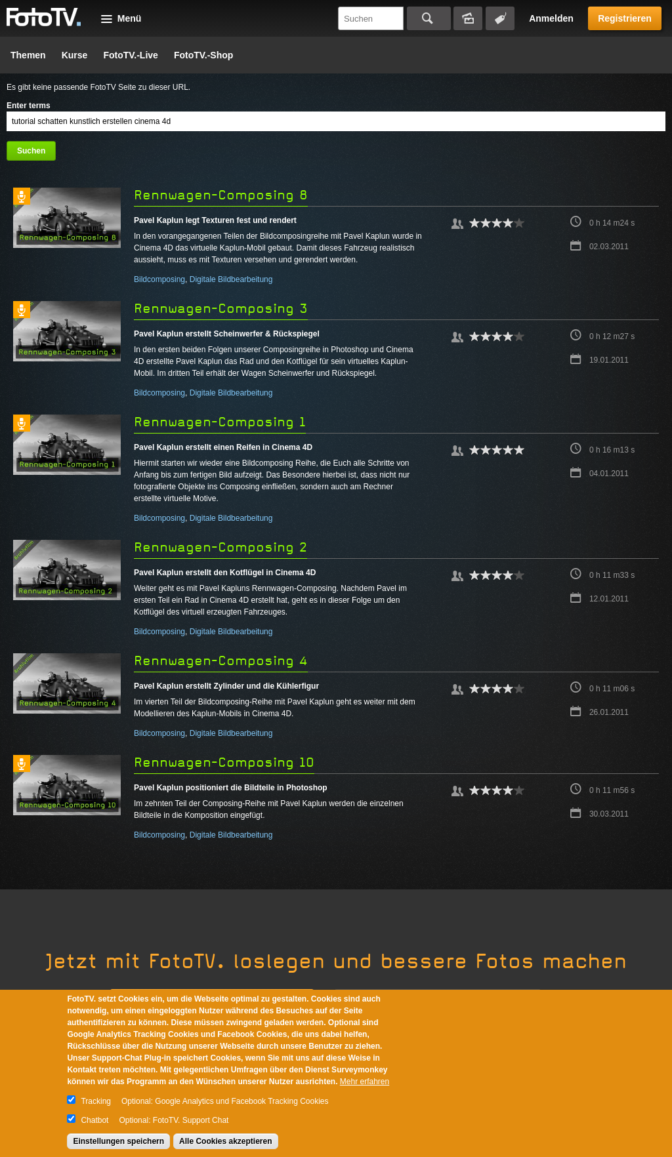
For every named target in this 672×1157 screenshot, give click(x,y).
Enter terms (29, 105)
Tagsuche (500, 18)
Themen (28, 55)
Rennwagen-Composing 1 (220, 422)
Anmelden (551, 18)
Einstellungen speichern (118, 1141)
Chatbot (94, 1120)
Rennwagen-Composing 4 (221, 661)
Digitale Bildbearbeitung (231, 279)
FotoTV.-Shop (203, 55)
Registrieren (625, 18)
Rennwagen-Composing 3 (221, 308)
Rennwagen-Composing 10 (224, 762)
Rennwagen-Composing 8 (221, 195)
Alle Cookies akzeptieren (225, 1141)
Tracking (96, 1101)
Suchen (429, 18)
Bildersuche (467, 18)
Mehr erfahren (364, 1081)
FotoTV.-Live (130, 55)
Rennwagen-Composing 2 (220, 547)
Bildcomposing (159, 279)
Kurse (75, 55)
